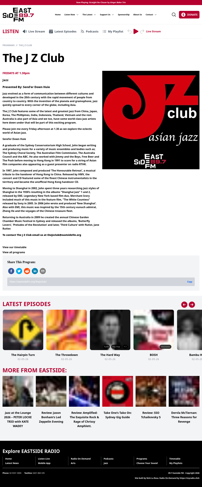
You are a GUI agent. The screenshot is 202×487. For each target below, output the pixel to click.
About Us (137, 14)
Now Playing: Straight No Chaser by (101, 2)
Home (58, 14)
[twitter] (19, 271)
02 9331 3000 (15, 473)
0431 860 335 (39, 473)
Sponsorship (123, 14)
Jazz (6, 80)
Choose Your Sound (147, 463)
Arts (73, 463)
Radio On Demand (81, 458)
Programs (9, 45)
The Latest (89, 14)
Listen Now (71, 14)
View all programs (14, 252)
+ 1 (125, 346)
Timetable (174, 458)
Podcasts (108, 458)
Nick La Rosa (152, 478)
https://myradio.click (189, 478)
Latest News (12, 463)
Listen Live (44, 458)
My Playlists (175, 463)
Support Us (107, 14)
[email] (43, 271)
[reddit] (27, 271)
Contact (151, 14)
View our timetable (15, 247)
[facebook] (11, 271)
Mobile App (44, 463)
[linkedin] (35, 271)
